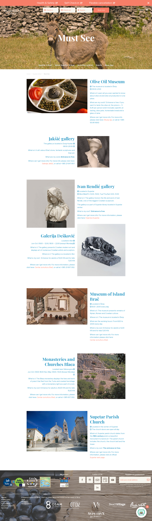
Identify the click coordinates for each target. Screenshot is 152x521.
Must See (109, 64)
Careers (4, 501)
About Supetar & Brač (64, 64)
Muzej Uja (108, 119)
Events (99, 64)
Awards (3, 496)
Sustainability (5, 503)
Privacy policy (5, 499)
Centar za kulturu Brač (44, 267)
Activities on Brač (85, 64)
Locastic (29, 503)
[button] (147, 9)
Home (28, 73)
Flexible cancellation (102, 2)
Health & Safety (47, 2)
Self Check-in (73, 2)
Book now (101, 10)
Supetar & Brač (45, 64)
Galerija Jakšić (47, 163)
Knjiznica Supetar (92, 217)
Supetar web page (97, 457)
